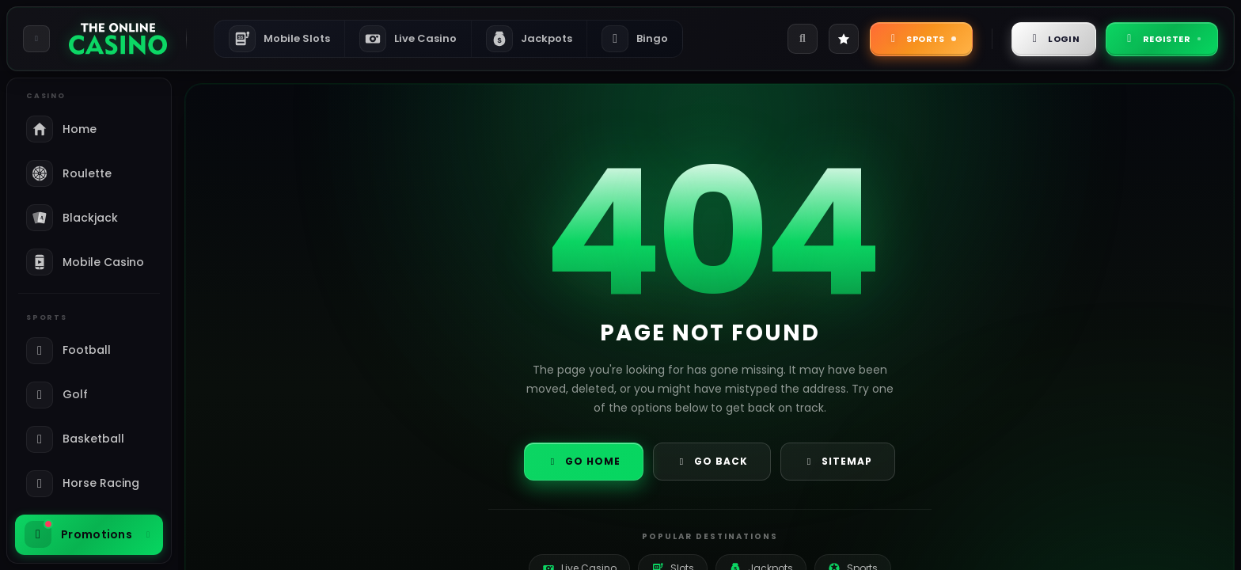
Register (1161, 38)
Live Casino (408, 38)
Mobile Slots (279, 38)
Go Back (712, 461)
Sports (921, 38)
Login (1054, 38)
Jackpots (529, 38)
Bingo (635, 38)
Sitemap (837, 461)
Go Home (583, 461)
